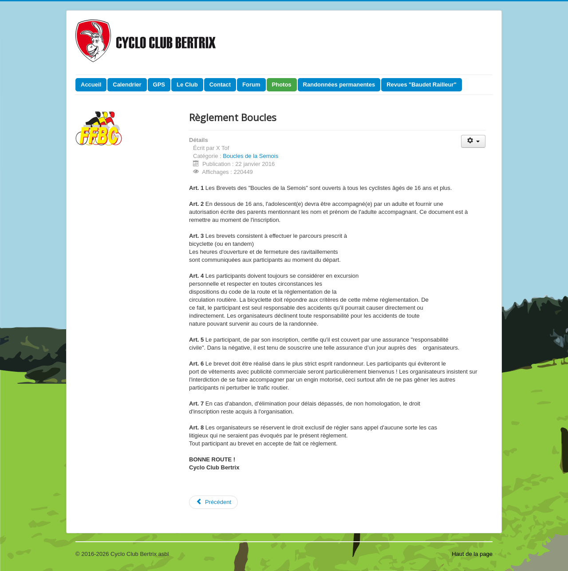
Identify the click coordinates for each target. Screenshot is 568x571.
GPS (159, 84)
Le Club (187, 84)
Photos (282, 84)
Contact (220, 84)
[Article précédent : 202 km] (213, 502)
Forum (251, 84)
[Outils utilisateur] (473, 141)
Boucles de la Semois (250, 156)
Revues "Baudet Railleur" (422, 84)
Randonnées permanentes (339, 84)
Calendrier (127, 84)
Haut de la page (472, 554)
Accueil (91, 84)
